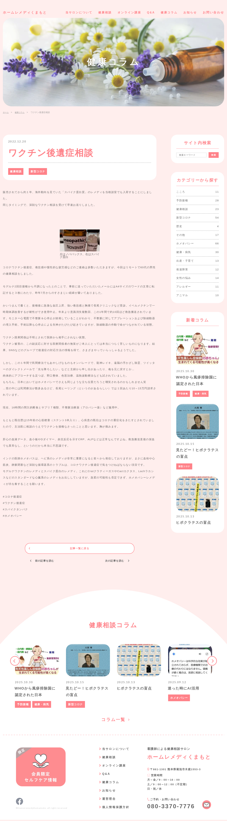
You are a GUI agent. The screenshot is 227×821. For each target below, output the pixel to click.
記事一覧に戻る (79, 548)
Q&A (149, 12)
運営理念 (107, 800)
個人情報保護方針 (114, 808)
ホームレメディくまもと (26, 12)
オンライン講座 (126, 12)
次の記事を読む (114, 560)
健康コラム (168, 12)
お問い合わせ (213, 12)
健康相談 (101, 12)
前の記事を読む (45, 560)
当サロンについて (73, 12)
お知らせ (189, 12)
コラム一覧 (113, 720)
